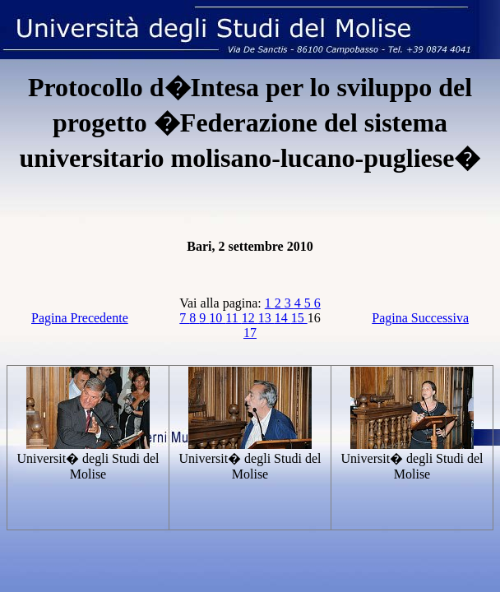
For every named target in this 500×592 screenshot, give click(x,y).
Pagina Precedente (79, 318)
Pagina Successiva (420, 318)
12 (250, 318)
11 (233, 318)
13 (266, 318)
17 (250, 333)
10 (217, 318)
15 (299, 318)
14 (283, 318)
